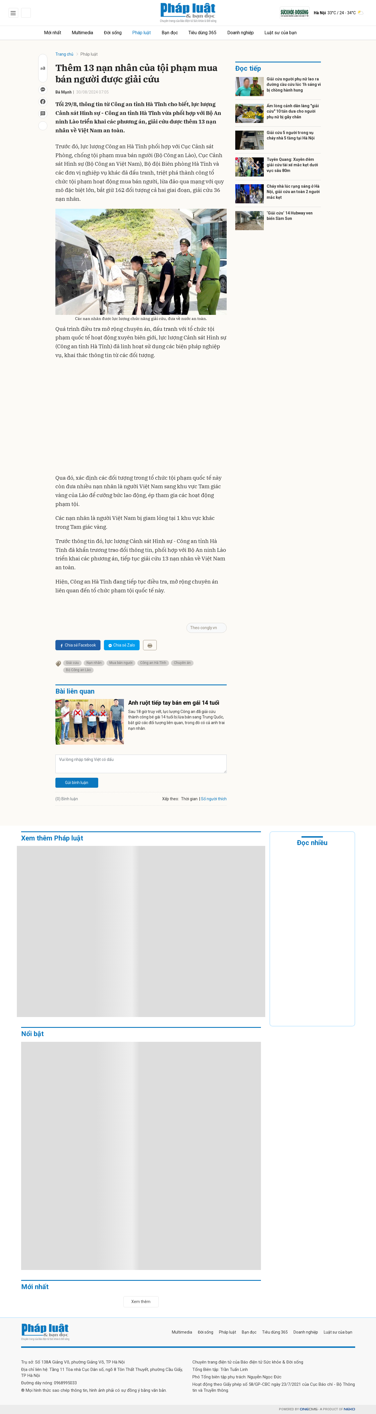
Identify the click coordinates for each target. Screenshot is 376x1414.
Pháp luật (146, 32)
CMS (308, 1409)
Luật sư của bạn (289, 32)
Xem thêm (140, 1301)
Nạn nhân (94, 663)
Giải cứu (72, 663)
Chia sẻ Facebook (78, 645)
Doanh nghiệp (248, 32)
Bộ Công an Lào (78, 670)
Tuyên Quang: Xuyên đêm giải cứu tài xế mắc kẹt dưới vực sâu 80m (292, 165)
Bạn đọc (175, 32)
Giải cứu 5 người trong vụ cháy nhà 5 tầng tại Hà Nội (291, 135)
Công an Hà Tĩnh (153, 663)
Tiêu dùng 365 (209, 32)
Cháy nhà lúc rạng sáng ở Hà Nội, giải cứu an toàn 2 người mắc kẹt (293, 192)
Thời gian (189, 799)
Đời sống (117, 32)
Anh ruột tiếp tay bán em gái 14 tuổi (174, 703)
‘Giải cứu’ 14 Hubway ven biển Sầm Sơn (290, 216)
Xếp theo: (170, 799)
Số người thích (214, 799)
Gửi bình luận (76, 782)
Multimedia (85, 32)
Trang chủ (64, 54)
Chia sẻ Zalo (121, 645)
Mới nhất (54, 32)
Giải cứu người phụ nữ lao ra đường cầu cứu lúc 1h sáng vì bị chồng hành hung (294, 84)
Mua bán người (120, 663)
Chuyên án (182, 663)
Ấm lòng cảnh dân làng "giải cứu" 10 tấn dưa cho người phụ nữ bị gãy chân (293, 111)
